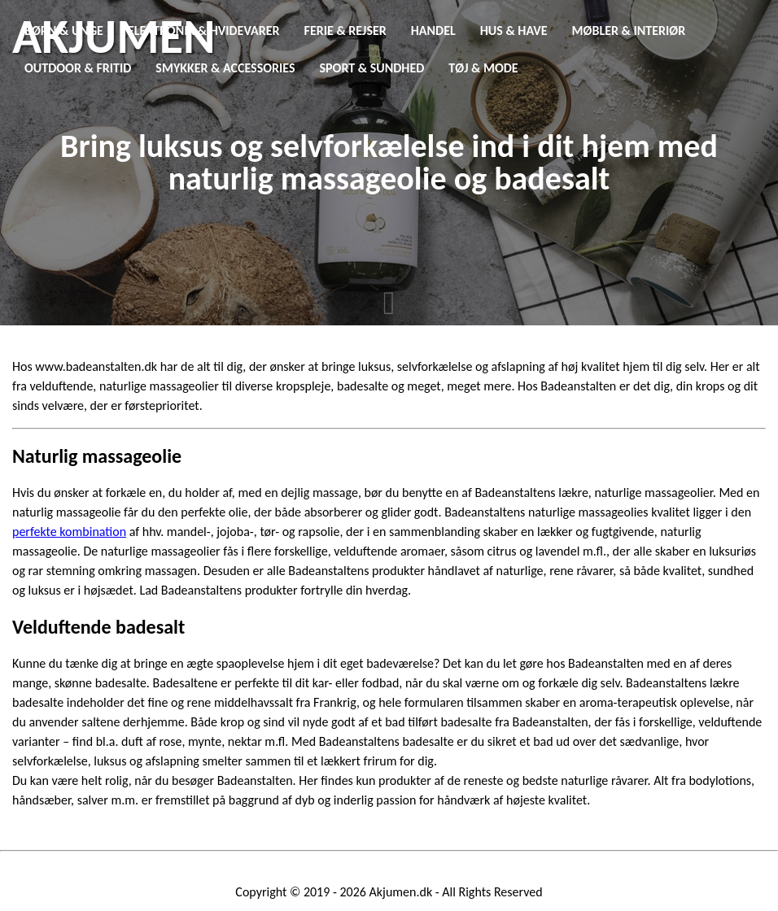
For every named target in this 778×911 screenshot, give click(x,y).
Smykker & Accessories (225, 68)
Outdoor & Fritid (77, 68)
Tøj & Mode (483, 68)
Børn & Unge (63, 30)
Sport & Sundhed (372, 68)
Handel (433, 30)
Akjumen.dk (401, 892)
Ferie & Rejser (345, 30)
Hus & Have (514, 30)
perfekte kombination (69, 531)
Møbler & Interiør (629, 30)
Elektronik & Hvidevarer (204, 30)
